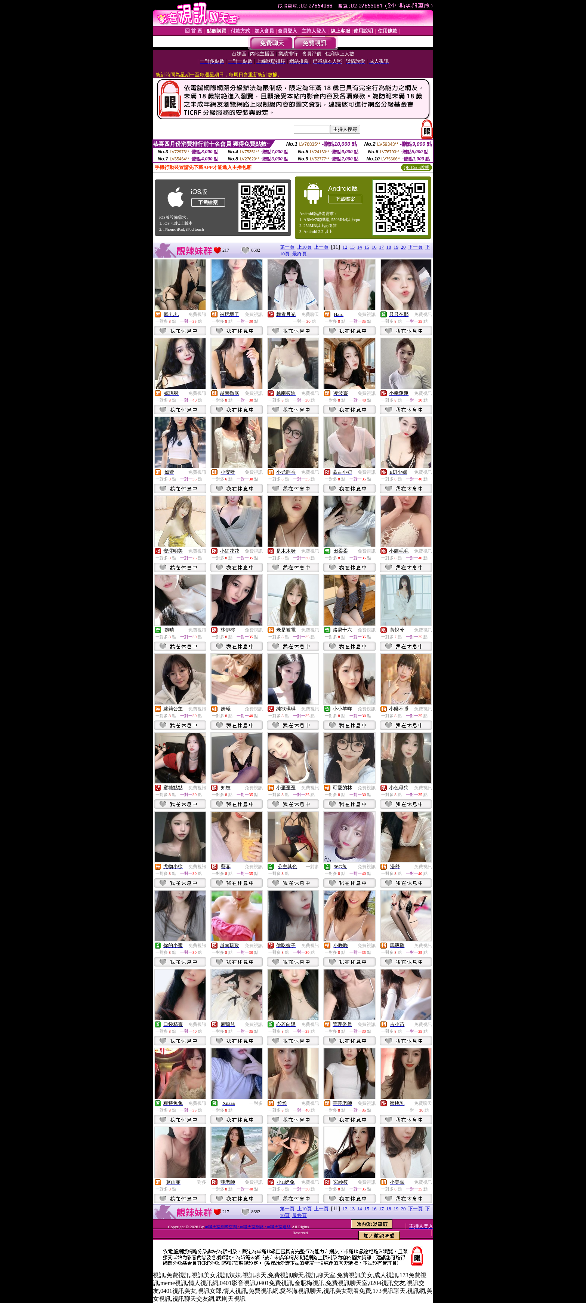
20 (403, 247)
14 (359, 247)
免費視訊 (197, 314)
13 (352, 247)
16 (374, 247)
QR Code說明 (416, 167)
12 (345, 247)
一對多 (312, 866)
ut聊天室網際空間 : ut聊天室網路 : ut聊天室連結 (248, 1226)
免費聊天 (310, 314)
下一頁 (415, 247)
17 (381, 247)
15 (366, 247)
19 (396, 247)
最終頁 (299, 253)
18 (388, 247)
